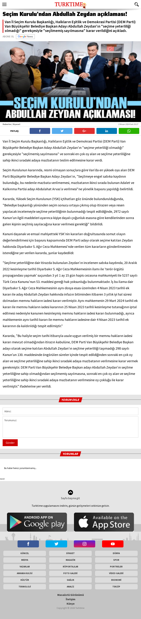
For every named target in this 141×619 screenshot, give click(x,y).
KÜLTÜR (25, 579)
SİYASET (70, 553)
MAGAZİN (70, 559)
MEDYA (24, 559)
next (2, 478)
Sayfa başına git (70, 495)
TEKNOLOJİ (25, 586)
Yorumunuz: (70, 427)
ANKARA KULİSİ (24, 573)
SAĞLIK (70, 579)
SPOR (116, 559)
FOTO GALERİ (70, 573)
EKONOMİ (116, 579)
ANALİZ (70, 586)
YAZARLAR (25, 566)
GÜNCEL (24, 553)
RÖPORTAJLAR (70, 566)
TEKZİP (116, 586)
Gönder (10, 442)
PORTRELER (116, 566)
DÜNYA (116, 553)
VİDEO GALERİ (116, 573)
